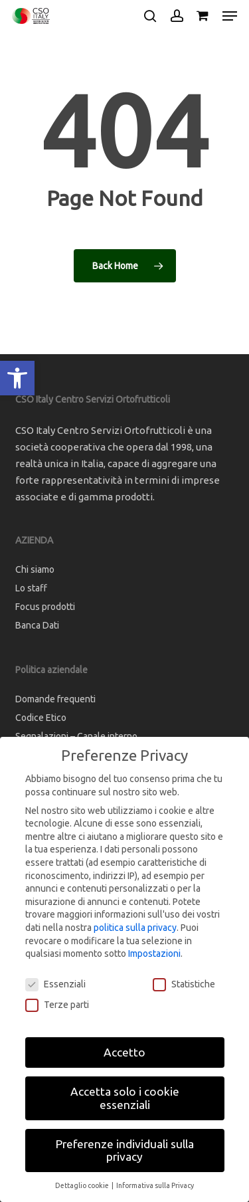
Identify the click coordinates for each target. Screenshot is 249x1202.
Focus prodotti (45, 606)
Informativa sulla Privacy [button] (155, 1185)
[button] (17, 378)
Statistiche (184, 984)
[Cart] (203, 16)
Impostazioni (154, 953)
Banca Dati (37, 625)
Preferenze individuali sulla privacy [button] (125, 1150)
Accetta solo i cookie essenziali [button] (124, 1098)
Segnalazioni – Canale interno (76, 736)
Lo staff (31, 588)
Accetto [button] (124, 1052)
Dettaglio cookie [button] (82, 1185)
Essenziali (55, 984)
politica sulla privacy (135, 927)
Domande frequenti (55, 699)
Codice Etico (40, 717)
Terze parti (57, 1005)
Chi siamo (34, 569)
